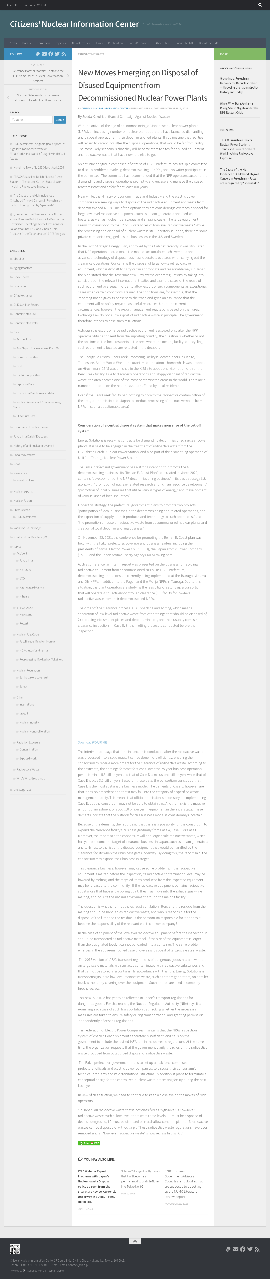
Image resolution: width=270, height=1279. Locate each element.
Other (20, 697)
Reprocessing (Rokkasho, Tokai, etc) (42, 659)
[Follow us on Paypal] (38, 53)
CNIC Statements (26, 517)
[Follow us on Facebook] (50, 53)
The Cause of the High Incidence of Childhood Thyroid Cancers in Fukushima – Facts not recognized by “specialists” (36, 200)
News (13, 43)
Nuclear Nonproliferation (35, 731)
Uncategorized (23, 789)
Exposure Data (25, 384)
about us (19, 259)
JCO (22, 578)
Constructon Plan (27, 357)
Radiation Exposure (28, 742)
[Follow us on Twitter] (57, 53)
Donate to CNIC (209, 43)
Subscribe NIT (184, 43)
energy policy (25, 607)
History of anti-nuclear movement (34, 446)
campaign (43, 43)
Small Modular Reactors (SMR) (31, 537)
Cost (19, 366)
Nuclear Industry (30, 722)
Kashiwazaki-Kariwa (32, 587)
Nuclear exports (23, 491)
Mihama (24, 596)
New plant (26, 614)
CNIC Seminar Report (26, 305)
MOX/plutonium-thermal (34, 650)
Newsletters (80, 43)
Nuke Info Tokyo (26, 480)
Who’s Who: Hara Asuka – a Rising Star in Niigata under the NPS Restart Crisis (239, 108)
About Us (12, 5)
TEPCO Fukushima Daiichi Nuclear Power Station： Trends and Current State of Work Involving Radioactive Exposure (36, 181)
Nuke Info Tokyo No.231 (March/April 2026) (39, 167)
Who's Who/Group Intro (31, 778)
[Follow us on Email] (44, 53)
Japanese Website (36, 5)
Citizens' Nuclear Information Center (74, 24)
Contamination (29, 749)
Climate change (23, 295)
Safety (23, 686)
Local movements (24, 455)
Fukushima (26, 560)
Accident (22, 553)
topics (60, 43)
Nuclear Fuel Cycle (28, 634)
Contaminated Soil (25, 314)
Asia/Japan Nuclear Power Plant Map (39, 348)
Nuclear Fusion (23, 501)
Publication (115, 43)
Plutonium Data (26, 416)
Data (25, 43)
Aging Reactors (23, 268)
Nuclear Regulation (28, 670)
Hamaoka (26, 569)
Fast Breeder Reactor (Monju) (37, 641)
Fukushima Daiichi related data (35, 393)
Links (99, 43)
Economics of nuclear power (31, 427)
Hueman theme (55, 1270)
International (27, 704)
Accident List (24, 339)
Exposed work (28, 758)
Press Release (138, 43)
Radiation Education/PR (28, 528)
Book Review (21, 277)
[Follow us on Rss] (63, 53)
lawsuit (24, 713)
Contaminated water (26, 323)
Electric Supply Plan (28, 375)
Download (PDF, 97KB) (95, 741)
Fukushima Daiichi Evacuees (31, 436)
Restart (24, 623)
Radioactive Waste (92, 54)
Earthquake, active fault (34, 677)
